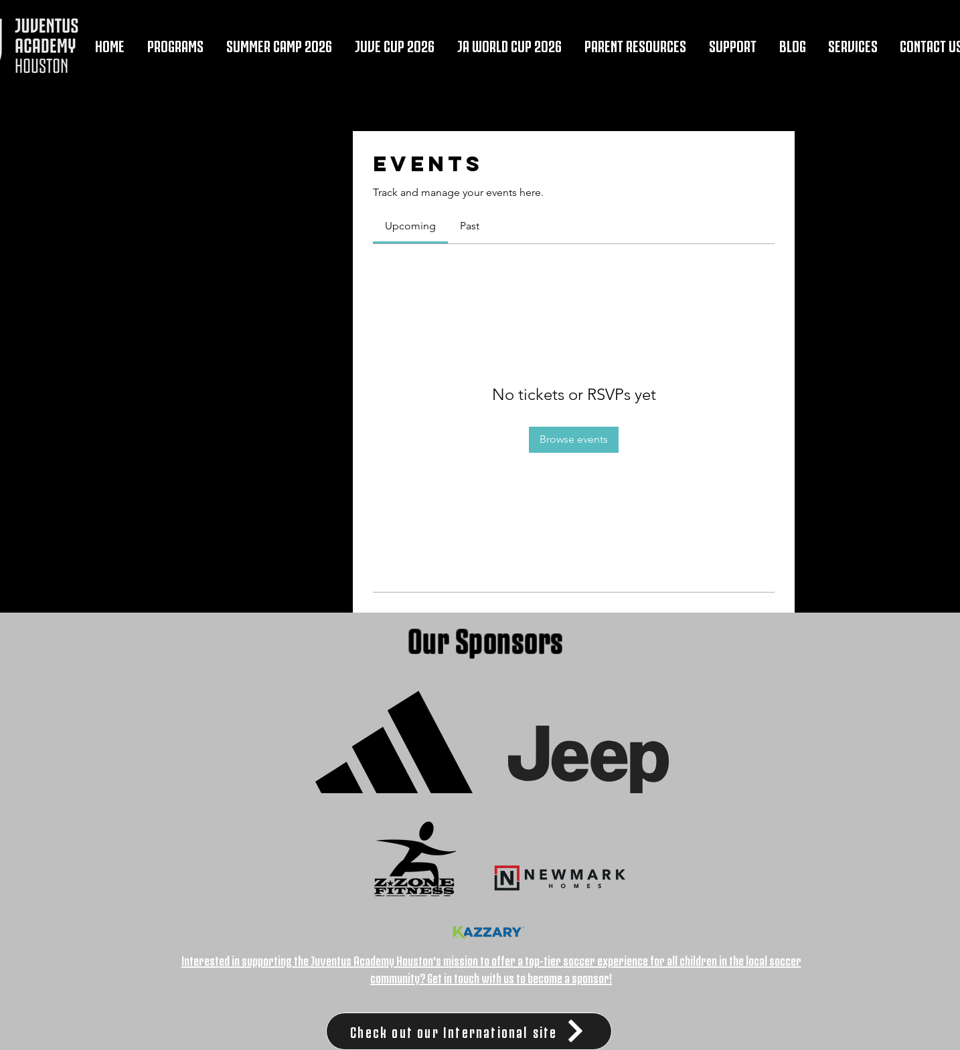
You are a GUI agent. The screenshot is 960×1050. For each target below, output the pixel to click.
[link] (410, 225)
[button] (175, 44)
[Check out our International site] (469, 1031)
